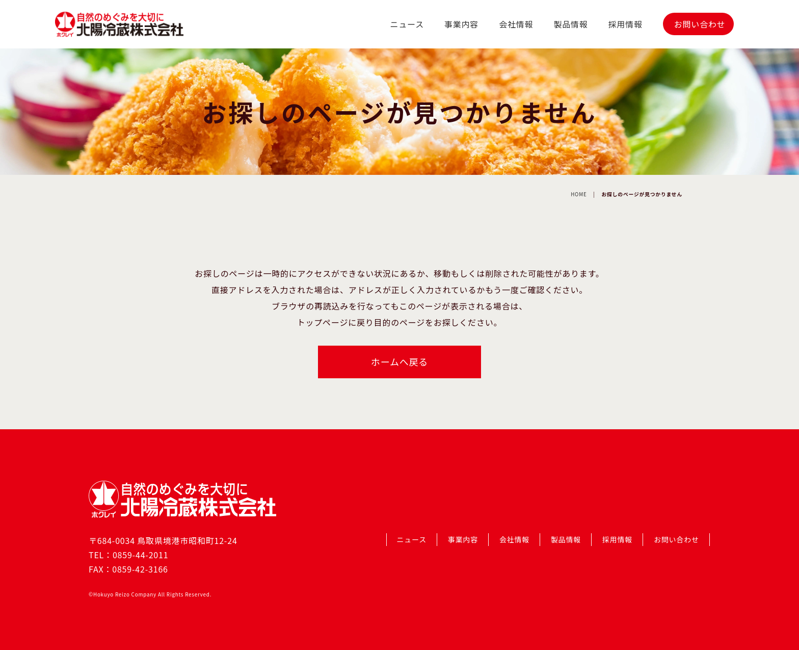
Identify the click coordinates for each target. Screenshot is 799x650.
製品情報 (570, 24)
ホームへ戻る (399, 361)
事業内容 (461, 24)
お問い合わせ (700, 24)
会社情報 (516, 24)
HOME (579, 194)
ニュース (407, 24)
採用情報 (625, 24)
